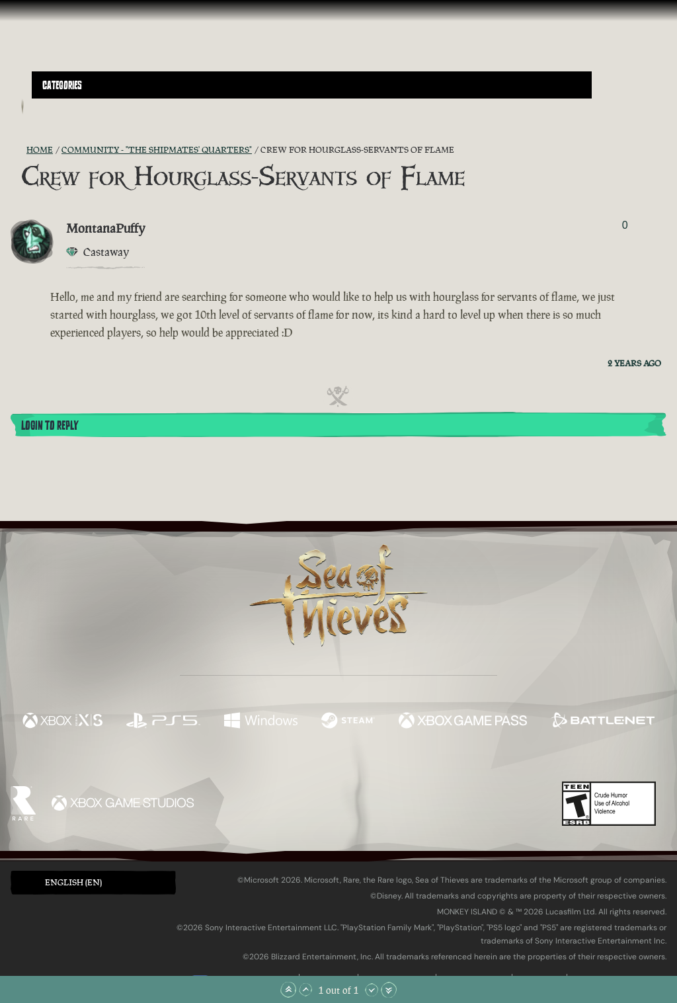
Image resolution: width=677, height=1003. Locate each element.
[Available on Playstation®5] (163, 722)
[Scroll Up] (305, 989)
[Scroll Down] (371, 989)
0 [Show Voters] (625, 225)
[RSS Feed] (18, 150)
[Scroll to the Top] (288, 990)
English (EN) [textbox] (73, 882)
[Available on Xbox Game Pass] (462, 722)
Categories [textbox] (62, 85)
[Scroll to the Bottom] (389, 990)
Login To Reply (49, 425)
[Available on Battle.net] (602, 722)
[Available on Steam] (348, 722)
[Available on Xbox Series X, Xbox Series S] (62, 722)
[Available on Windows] (260, 722)
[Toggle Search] (56, 106)
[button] (312, 85)
